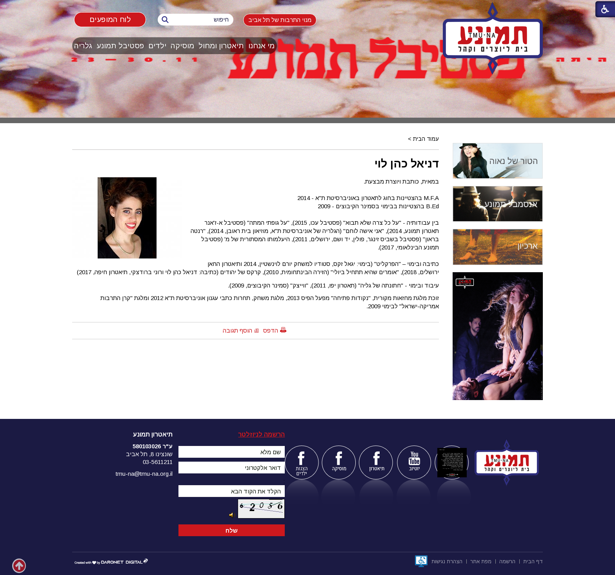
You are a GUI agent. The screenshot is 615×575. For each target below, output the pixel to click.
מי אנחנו (261, 46)
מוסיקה (182, 46)
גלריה (83, 46)
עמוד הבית (426, 139)
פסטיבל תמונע (120, 46)
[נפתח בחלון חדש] (421, 561)
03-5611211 (158, 462)
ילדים (157, 46)
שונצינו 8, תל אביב (149, 454)
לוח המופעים (110, 19)
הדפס (270, 330)
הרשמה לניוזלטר (261, 434)
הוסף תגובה (237, 330)
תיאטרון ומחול (221, 46)
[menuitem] (261, 45)
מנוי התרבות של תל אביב (279, 19)
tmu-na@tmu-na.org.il (144, 473)
